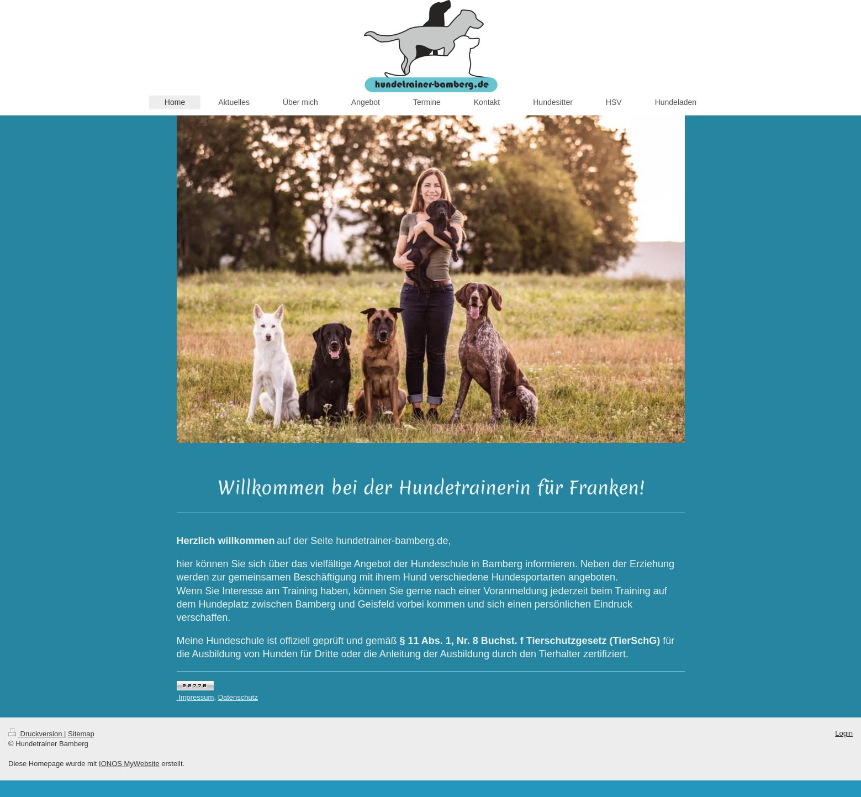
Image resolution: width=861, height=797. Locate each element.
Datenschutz (238, 697)
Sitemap (81, 734)
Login (844, 733)
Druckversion (36, 734)
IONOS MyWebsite (129, 763)
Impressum (195, 697)
